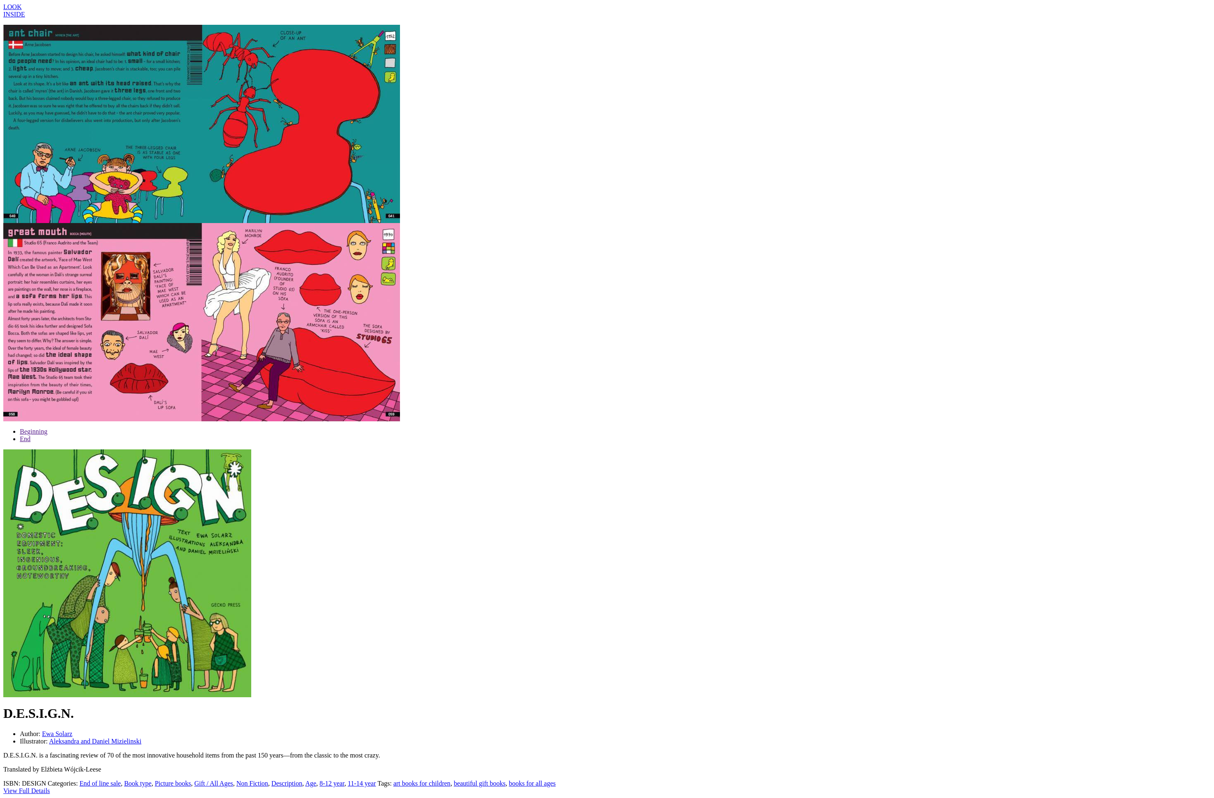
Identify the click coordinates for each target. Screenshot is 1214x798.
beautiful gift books (479, 783)
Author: (31, 733)
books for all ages (532, 783)
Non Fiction (252, 783)
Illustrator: (34, 741)
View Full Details (26, 790)
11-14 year (362, 783)
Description (286, 783)
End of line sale (100, 783)
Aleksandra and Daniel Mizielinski (95, 741)
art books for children (421, 783)
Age (311, 783)
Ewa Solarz (57, 733)
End (25, 438)
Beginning (34, 431)
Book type (137, 783)
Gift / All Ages (213, 783)
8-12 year (331, 783)
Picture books (173, 783)
